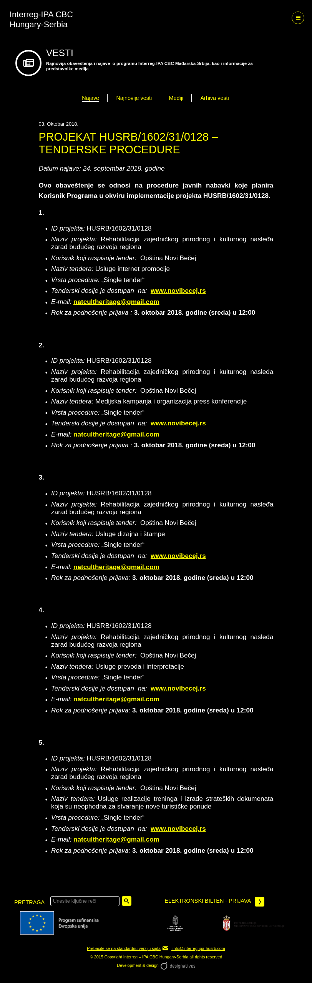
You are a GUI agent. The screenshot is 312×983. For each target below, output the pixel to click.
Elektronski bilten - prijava (214, 902)
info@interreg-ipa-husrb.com (193, 948)
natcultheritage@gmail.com (116, 302)
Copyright (113, 957)
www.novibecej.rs (178, 290)
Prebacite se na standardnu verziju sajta (124, 948)
